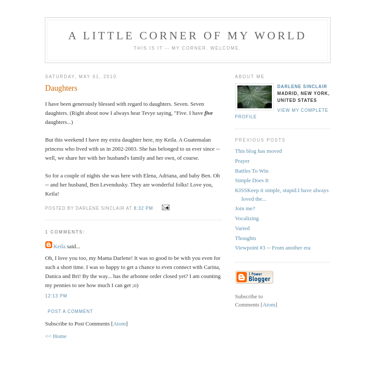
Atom (119, 323)
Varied (242, 228)
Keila (60, 246)
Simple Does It (252, 180)
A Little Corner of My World (187, 35)
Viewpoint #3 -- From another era (273, 247)
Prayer (242, 161)
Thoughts (245, 238)
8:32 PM (144, 208)
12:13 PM (56, 296)
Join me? (245, 208)
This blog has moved (258, 151)
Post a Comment (70, 311)
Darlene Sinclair (302, 86)
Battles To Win (252, 170)
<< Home (56, 336)
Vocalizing (247, 218)
